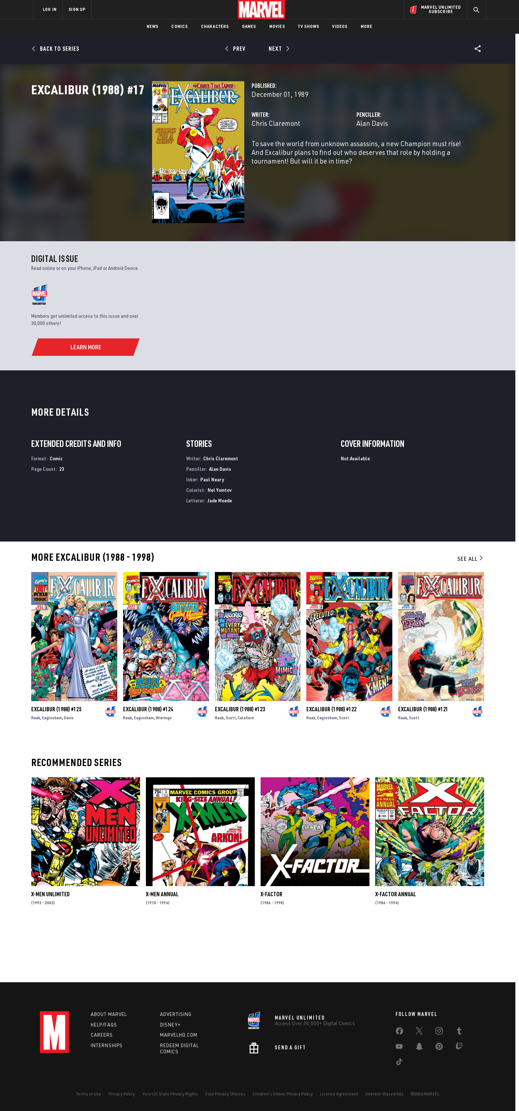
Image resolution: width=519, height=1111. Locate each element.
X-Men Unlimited (50, 947)
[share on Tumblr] (459, 1032)
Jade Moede (219, 554)
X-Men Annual (162, 947)
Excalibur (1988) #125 (56, 762)
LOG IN (50, 9)
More (367, 26)
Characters (215, 26)
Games (249, 26)
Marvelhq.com (178, 1035)
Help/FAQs (104, 1025)
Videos (339, 26)
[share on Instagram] (439, 1032)
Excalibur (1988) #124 (148, 762)
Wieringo (164, 771)
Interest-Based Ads (384, 1093)
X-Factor (271, 947)
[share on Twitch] (459, 1048)
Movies (277, 26)
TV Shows (308, 26)
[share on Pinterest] (439, 1048)
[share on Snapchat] (419, 1048)
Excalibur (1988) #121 (423, 762)
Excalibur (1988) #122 (331, 762)
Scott (231, 771)
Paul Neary (212, 533)
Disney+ (170, 1025)
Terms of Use (88, 1093)
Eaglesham (52, 771)
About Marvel (109, 1014)
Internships (107, 1046)
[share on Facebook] (399, 1032)
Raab (35, 771)
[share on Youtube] (399, 1048)
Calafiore (246, 771)
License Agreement (339, 1093)
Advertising (176, 1014)
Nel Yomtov (220, 543)
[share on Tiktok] (399, 1063)
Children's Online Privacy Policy (283, 1093)
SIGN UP (77, 9)
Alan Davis (330, 155)
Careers (102, 1035)
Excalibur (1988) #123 (240, 762)
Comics (179, 26)
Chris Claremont (191, 155)
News (153, 26)
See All (470, 612)
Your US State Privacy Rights (170, 1093)
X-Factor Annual (395, 947)
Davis (69, 771)
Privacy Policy (122, 1093)
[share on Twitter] (419, 1032)
